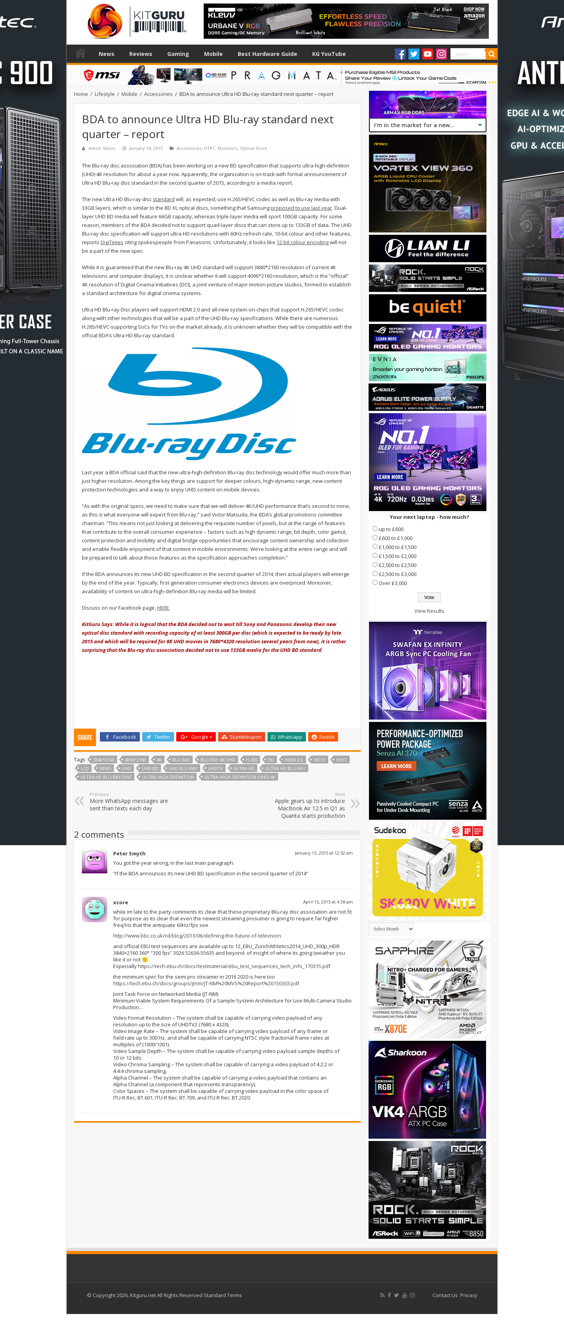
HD (271, 760)
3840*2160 (103, 760)
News (106, 54)
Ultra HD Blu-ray (285, 768)
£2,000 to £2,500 (397, 565)
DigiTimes (112, 242)
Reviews (140, 54)
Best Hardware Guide (267, 54)
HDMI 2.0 (294, 760)
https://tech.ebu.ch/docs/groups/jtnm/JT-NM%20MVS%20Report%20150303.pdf (206, 983)
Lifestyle (105, 93)
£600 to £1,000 (395, 538)
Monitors (227, 148)
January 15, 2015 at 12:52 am (324, 853)
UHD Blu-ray (183, 768)
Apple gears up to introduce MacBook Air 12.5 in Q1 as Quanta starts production (305, 805)
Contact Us (445, 1295)
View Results (429, 610)
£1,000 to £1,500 (397, 547)
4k (159, 760)
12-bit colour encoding (303, 242)
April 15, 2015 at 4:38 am (328, 902)
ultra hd (244, 768)
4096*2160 (135, 760)
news (105, 768)
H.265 (251, 760)
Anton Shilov (102, 148)
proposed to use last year (301, 207)
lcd (85, 768)
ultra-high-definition (168, 777)
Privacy (468, 1295)
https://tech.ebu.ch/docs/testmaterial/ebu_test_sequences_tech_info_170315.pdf (234, 966)
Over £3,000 (393, 583)
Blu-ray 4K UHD (218, 760)
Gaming (178, 54)
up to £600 (391, 529)
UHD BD (150, 768)
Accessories (158, 93)
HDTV (319, 760)
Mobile (213, 54)
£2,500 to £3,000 (397, 574)
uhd (126, 768)
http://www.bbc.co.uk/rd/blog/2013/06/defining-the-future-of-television (197, 935)
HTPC (209, 148)
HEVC (341, 760)
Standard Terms (223, 1295)
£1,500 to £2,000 (397, 556)
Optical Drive (253, 148)
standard (164, 199)
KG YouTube (329, 54)
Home (80, 53)
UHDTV (215, 768)
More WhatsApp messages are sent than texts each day (130, 801)
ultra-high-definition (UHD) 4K (239, 777)
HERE (163, 607)
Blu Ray (181, 760)
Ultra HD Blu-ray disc (106, 777)
